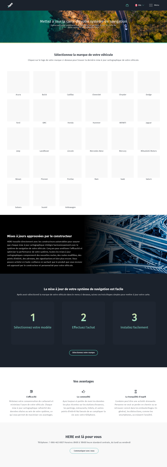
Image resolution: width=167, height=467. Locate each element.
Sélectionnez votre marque (83, 352)
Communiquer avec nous (84, 451)
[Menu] (154, 5)
